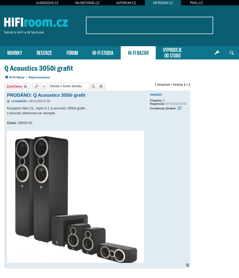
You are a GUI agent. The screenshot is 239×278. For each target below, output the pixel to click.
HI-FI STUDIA (102, 52)
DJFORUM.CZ (126, 3)
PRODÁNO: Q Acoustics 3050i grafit (46, 95)
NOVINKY (14, 52)
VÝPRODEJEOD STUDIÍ (172, 52)
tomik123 (156, 94)
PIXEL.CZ (196, 3)
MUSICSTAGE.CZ (87, 3)
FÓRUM (72, 52)
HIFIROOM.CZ (163, 3)
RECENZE (44, 52)
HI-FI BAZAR (138, 52)
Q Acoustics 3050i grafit (38, 68)
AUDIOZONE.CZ (47, 3)
